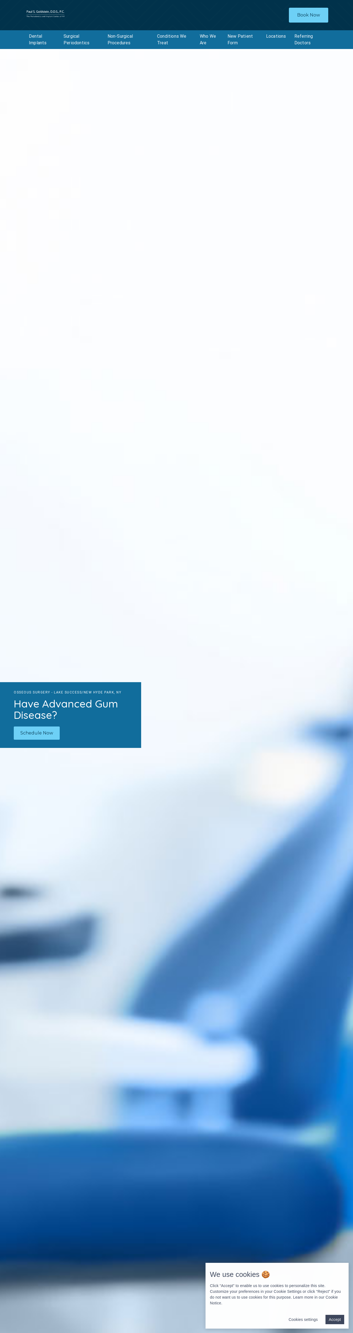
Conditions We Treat (172, 39)
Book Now (308, 15)
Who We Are (208, 39)
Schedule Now (36, 733)
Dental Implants (38, 39)
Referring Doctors (303, 39)
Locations (276, 36)
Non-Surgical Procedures (120, 39)
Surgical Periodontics (76, 39)
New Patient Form (240, 39)
